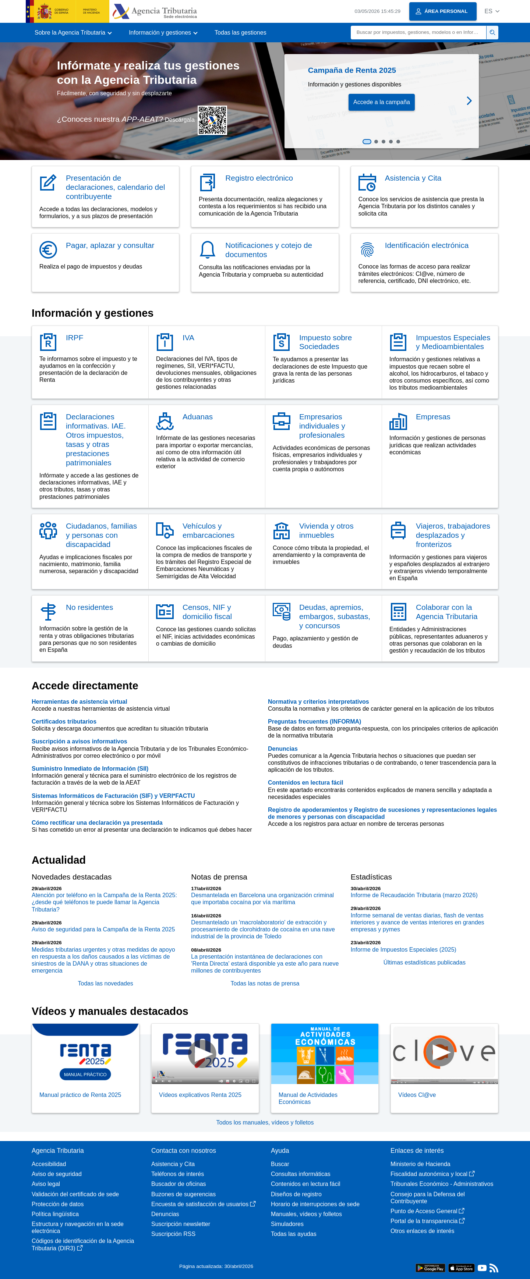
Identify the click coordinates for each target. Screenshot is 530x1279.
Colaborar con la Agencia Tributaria (447, 612)
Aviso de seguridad (57, 1174)
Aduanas (198, 416)
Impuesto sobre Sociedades (325, 342)
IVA (188, 337)
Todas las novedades (105, 983)
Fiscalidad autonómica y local (433, 1174)
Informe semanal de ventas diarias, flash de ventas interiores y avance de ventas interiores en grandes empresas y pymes (417, 922)
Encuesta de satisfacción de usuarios (203, 1204)
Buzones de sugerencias (183, 1194)
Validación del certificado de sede (75, 1194)
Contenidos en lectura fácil (305, 782)
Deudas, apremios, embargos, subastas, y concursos (334, 616)
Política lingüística (55, 1214)
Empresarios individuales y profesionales (322, 425)
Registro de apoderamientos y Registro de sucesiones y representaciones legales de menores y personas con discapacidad (382, 813)
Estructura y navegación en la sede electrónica (78, 1227)
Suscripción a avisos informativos (79, 741)
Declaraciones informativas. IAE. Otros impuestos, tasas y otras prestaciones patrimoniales (96, 439)
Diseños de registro (296, 1194)
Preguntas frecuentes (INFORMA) (314, 721)
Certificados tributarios (64, 721)
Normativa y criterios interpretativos (318, 702)
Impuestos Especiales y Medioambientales (453, 342)
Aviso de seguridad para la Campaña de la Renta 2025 (103, 929)
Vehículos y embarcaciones (208, 530)
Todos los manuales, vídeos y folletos (265, 1122)
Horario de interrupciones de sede (315, 1204)
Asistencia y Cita (413, 178)
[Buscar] (419, 32)
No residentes (89, 607)
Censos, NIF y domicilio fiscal (207, 612)
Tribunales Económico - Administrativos (442, 1184)
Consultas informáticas (301, 1174)
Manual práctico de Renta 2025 (80, 1095)
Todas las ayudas (294, 1234)
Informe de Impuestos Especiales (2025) (403, 949)
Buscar (280, 1164)
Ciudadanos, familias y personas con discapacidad (101, 535)
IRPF (74, 337)
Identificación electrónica (427, 245)
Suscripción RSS (173, 1234)
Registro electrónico (259, 178)
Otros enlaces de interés (422, 1231)
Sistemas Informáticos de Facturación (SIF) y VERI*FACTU (113, 796)
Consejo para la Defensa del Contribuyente (428, 1197)
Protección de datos (58, 1204)
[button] (492, 11)
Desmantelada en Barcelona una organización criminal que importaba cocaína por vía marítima (262, 898)
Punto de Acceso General (427, 1211)
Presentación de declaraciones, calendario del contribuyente (115, 187)
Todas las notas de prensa (265, 983)
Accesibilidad (49, 1164)
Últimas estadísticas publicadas (425, 962)
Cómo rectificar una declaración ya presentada (97, 823)
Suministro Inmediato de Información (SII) (90, 768)
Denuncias (283, 749)
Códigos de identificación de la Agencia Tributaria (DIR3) (83, 1244)
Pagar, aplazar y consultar (110, 245)
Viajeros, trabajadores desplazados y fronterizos (453, 535)
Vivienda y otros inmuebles (326, 530)
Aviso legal (46, 1184)
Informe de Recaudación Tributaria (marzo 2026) (414, 895)
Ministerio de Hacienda (421, 1164)
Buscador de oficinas (178, 1184)
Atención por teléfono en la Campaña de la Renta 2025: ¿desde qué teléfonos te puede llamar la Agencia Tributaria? (104, 902)
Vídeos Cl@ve (417, 1095)
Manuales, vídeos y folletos (306, 1214)
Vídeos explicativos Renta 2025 (200, 1095)
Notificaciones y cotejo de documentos (268, 250)
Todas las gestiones (240, 32)
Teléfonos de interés (177, 1174)
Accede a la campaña (381, 102)
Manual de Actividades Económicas (308, 1098)
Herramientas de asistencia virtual (79, 702)
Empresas (433, 416)
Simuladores (287, 1224)
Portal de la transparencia (428, 1221)
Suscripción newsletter (180, 1224)
